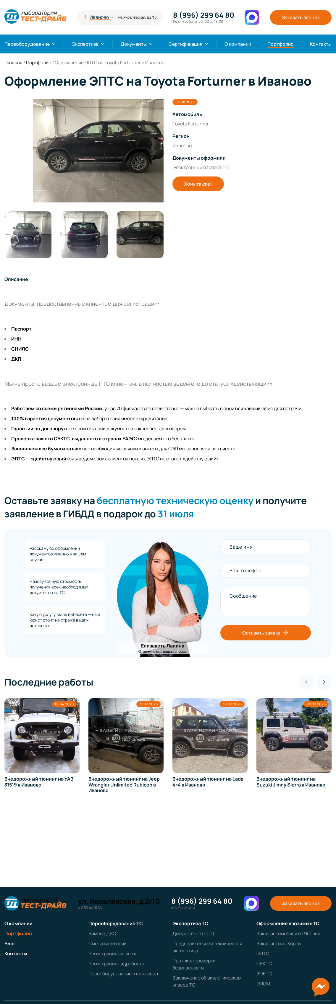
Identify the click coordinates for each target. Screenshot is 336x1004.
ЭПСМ (263, 983)
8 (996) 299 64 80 (203, 15)
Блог (10, 943)
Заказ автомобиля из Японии (288, 933)
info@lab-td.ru (183, 907)
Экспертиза (85, 44)
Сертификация (185, 44)
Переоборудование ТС (115, 923)
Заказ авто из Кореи (278, 943)
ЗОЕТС (264, 973)
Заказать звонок (301, 17)
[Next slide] (324, 682)
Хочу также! (198, 184)
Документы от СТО (193, 933)
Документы (134, 44)
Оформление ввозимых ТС (287, 923)
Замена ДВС (102, 933)
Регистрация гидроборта (116, 963)
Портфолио (280, 44)
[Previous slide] (306, 682)
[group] (84, 150)
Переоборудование (27, 44)
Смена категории (107, 943)
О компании (237, 44)
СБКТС (264, 963)
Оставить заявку (265, 632)
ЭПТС (262, 953)
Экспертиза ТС (190, 923)
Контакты (321, 44)
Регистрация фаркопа (113, 953)
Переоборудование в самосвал (123, 973)
